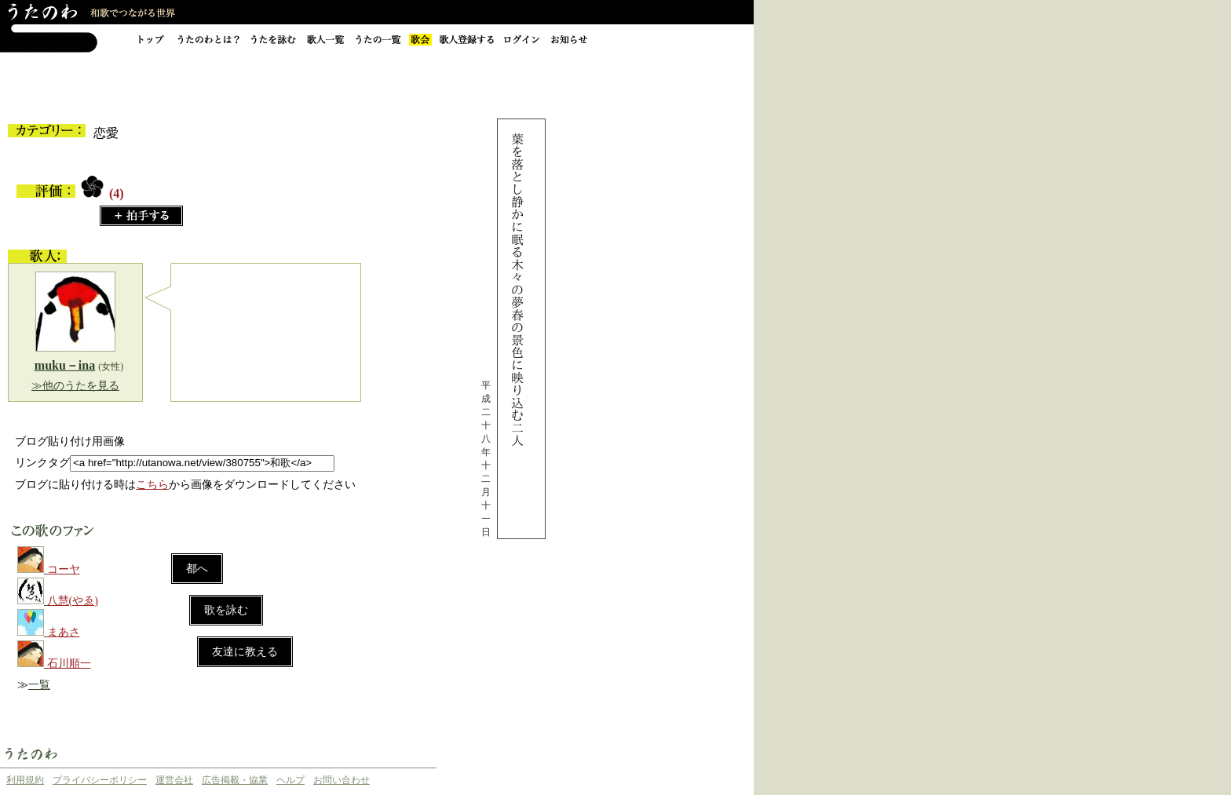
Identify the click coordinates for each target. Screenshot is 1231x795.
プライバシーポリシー (100, 780)
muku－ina (65, 365)
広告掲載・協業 (235, 780)
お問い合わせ (341, 780)
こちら (152, 484)
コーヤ (63, 569)
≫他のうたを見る (75, 386)
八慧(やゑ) (72, 601)
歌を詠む (226, 610)
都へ (197, 568)
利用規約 (25, 780)
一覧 (39, 685)
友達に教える (245, 652)
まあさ (63, 632)
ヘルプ (290, 780)
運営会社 (174, 780)
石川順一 (69, 663)
